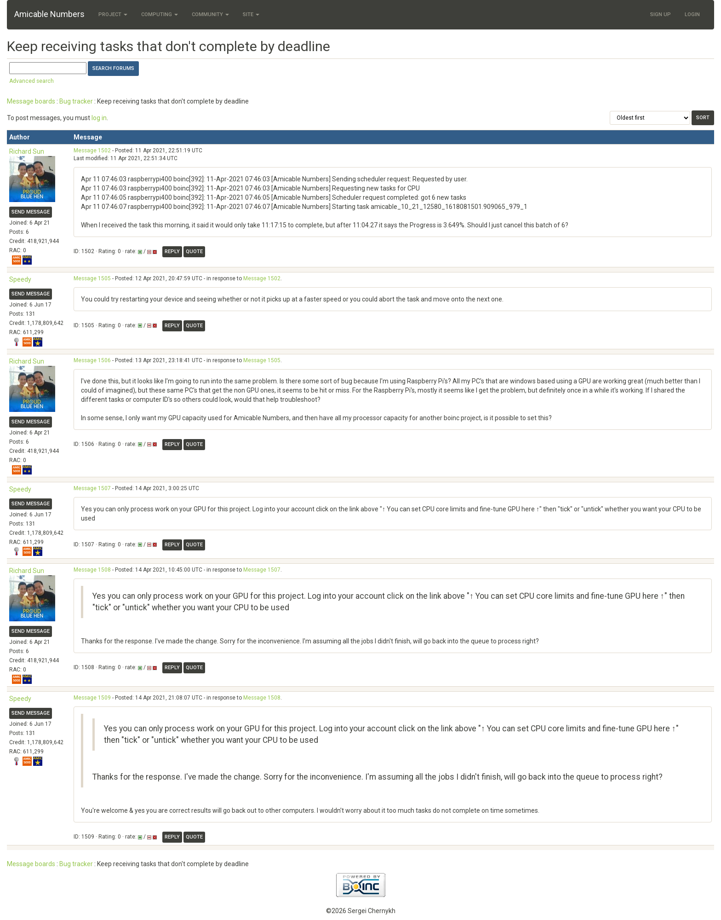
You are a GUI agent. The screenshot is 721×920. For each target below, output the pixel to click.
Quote (194, 252)
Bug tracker (76, 101)
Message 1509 (92, 697)
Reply (172, 252)
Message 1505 (92, 278)
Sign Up (660, 14)
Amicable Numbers (49, 14)
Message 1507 (92, 488)
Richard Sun (26, 151)
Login (692, 14)
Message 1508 (92, 570)
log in (99, 118)
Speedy (20, 279)
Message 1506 (92, 360)
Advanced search (31, 81)
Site (251, 14)
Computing (159, 14)
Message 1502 (92, 150)
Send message (30, 212)
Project (112, 14)
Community (210, 14)
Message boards (31, 101)
